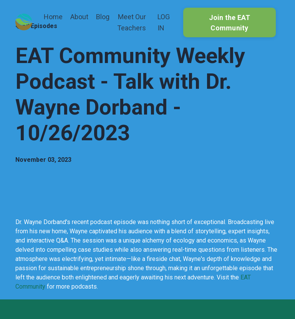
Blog (102, 17)
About (79, 17)
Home (53, 17)
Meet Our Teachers (131, 22)
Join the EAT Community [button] (229, 22)
